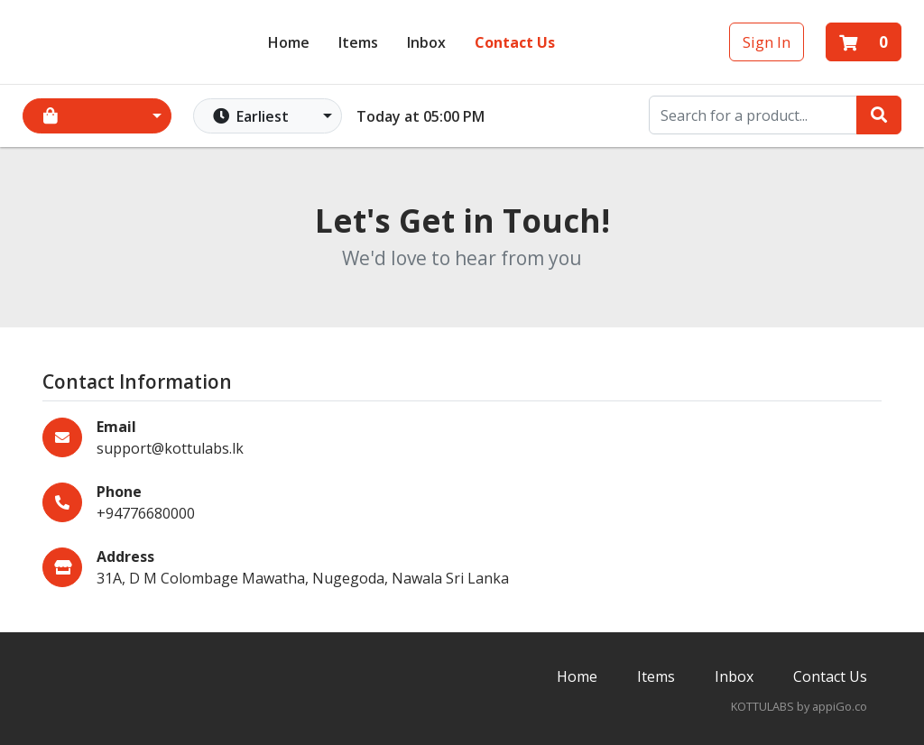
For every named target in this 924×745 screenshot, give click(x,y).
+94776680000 (146, 513)
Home (289, 41)
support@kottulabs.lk (170, 448)
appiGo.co (839, 706)
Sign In (766, 41)
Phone (119, 491)
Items (358, 41)
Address (125, 556)
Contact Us (515, 41)
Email (116, 427)
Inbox (734, 676)
